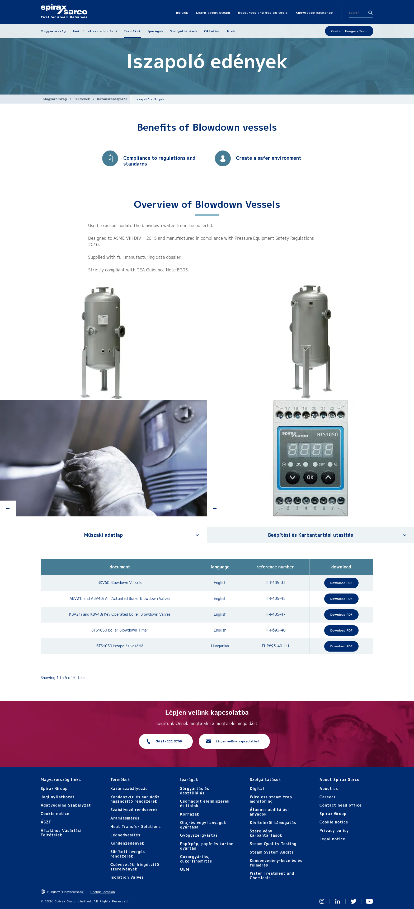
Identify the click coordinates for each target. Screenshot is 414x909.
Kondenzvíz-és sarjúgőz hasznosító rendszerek (135, 799)
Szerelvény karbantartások (266, 833)
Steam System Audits (272, 852)
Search (370, 13)
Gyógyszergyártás (199, 835)
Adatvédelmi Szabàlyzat (66, 805)
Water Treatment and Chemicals (272, 875)
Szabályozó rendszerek (134, 809)
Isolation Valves (127, 877)
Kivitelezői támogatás (273, 822)
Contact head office (340, 805)
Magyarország (55, 99)
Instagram (322, 901)
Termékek (82, 99)
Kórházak (189, 814)
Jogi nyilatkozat (58, 796)
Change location (103, 891)
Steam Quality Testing (273, 843)
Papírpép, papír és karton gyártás (207, 846)
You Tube (369, 901)
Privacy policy (334, 830)
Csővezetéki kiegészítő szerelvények (134, 867)
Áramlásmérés (124, 818)
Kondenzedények (127, 843)
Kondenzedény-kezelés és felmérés (276, 863)
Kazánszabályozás (112, 99)
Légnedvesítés (125, 834)
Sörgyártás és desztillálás (194, 790)
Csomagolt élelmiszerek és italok (205, 803)
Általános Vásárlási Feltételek (61, 832)
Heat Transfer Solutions (135, 826)
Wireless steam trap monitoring (271, 799)
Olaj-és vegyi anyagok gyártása (203, 825)
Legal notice (332, 838)
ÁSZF (46, 822)
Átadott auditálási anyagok (269, 812)
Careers (327, 796)
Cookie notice (55, 813)
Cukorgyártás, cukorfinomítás (196, 859)
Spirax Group (54, 788)
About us (328, 788)
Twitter (353, 901)
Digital (257, 788)
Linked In (338, 901)
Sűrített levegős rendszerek (127, 854)
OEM (184, 869)
